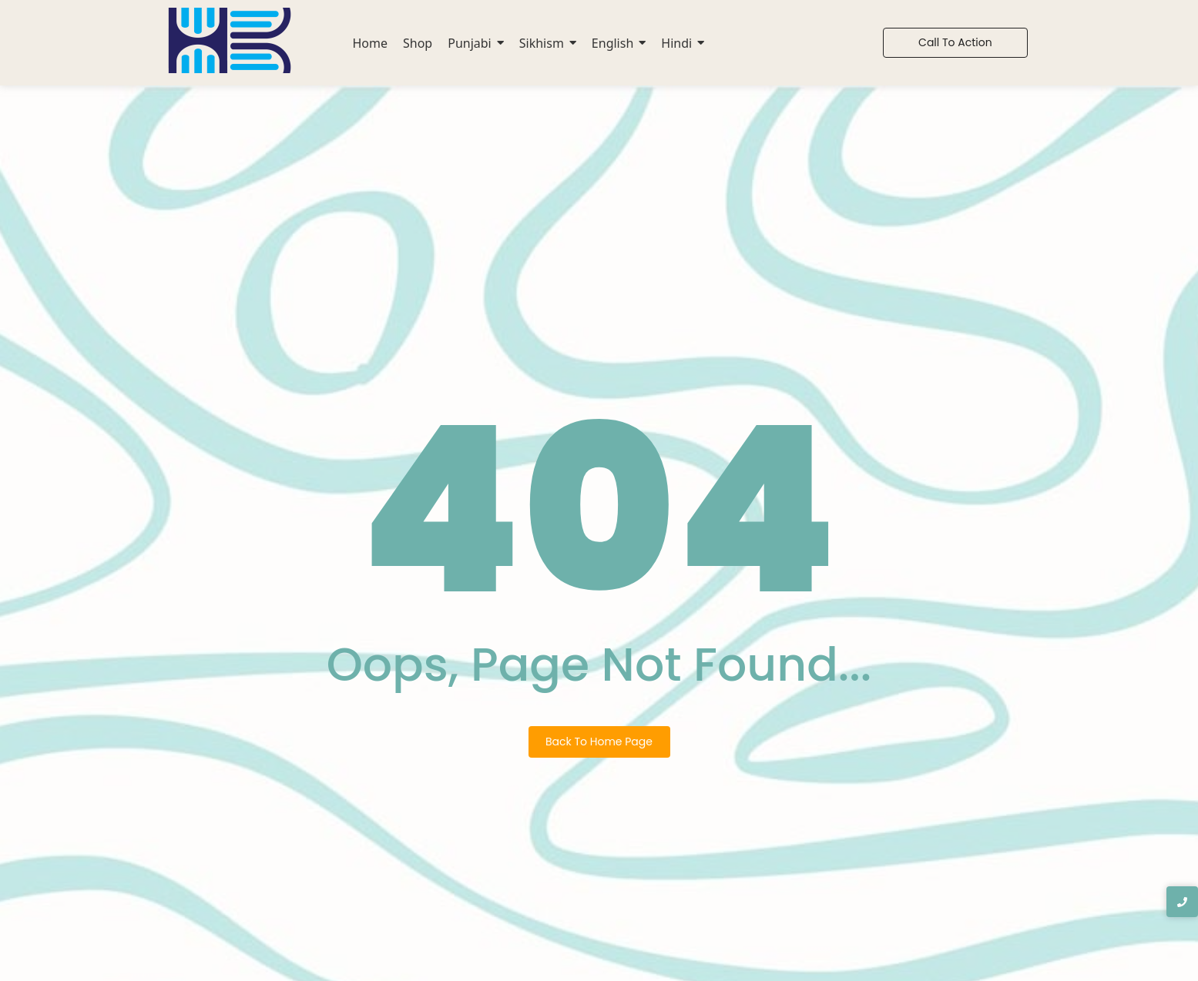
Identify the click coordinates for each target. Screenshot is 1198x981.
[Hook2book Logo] (229, 40)
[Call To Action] (955, 43)
